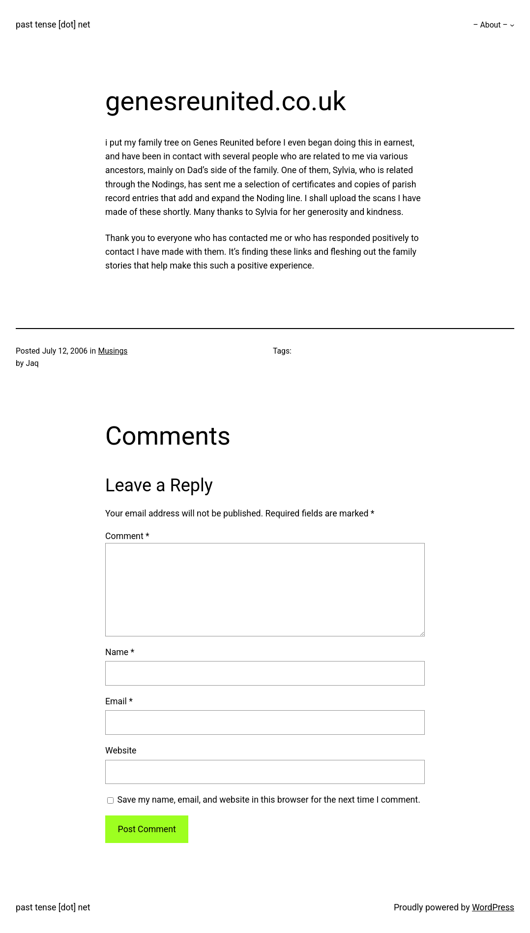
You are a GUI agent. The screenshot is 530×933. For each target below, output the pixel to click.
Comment (127, 536)
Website (120, 750)
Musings (112, 351)
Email (119, 701)
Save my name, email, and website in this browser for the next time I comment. (268, 800)
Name (119, 652)
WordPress (493, 907)
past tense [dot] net (53, 25)
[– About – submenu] (512, 25)
